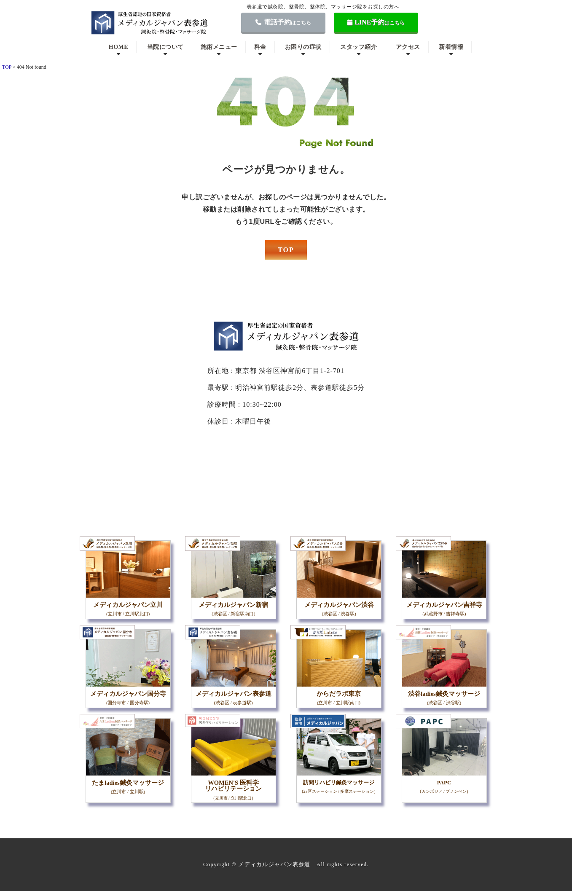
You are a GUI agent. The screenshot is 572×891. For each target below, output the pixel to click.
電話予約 (283, 22)
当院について (165, 47)
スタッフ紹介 (358, 47)
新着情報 (451, 47)
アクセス (408, 47)
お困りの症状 (303, 47)
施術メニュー (219, 47)
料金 (260, 47)
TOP (286, 249)
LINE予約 (376, 22)
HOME (118, 47)
